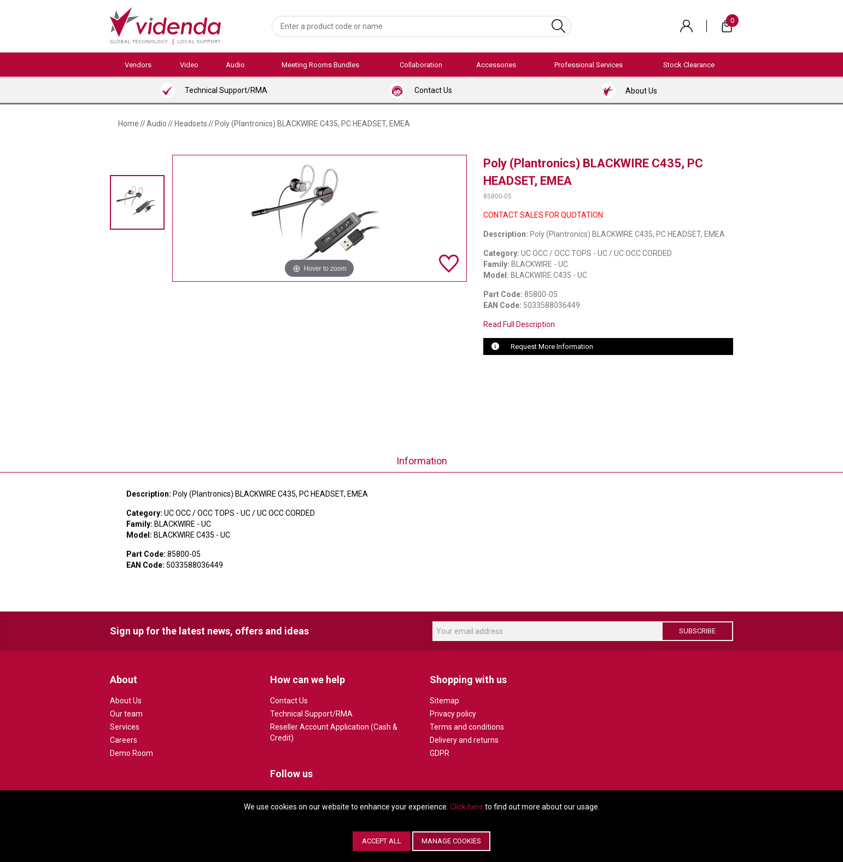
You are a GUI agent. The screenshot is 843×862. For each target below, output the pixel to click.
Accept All (381, 841)
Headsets (190, 123)
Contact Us (289, 700)
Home (128, 123)
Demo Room (131, 753)
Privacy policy (453, 713)
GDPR (439, 753)
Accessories (496, 65)
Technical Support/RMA (311, 713)
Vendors (138, 65)
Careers (123, 740)
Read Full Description (519, 324)
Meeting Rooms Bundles (320, 65)
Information (421, 461)
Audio (235, 65)
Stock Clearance (689, 65)
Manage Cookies (451, 841)
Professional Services (588, 65)
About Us (126, 700)
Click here (466, 806)
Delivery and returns (464, 740)
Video (189, 65)
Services (124, 727)
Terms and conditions (467, 727)
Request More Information (552, 346)
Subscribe (697, 631)
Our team (126, 713)
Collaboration (421, 65)
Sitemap (444, 700)
